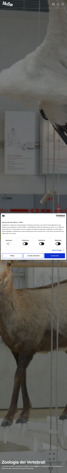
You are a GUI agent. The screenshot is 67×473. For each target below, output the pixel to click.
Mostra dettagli (57, 250)
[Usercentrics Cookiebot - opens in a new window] (57, 216)
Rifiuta (12, 255)
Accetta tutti (55, 255)
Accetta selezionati (33, 255)
